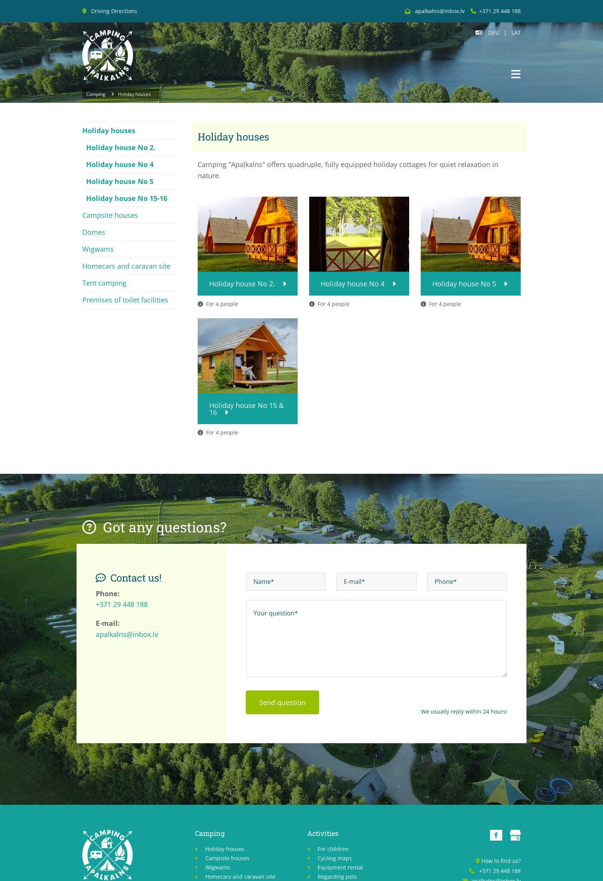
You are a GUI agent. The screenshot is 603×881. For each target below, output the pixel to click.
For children (333, 849)
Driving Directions (114, 11)
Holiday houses (134, 94)
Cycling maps (335, 858)
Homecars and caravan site (126, 266)
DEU (493, 32)
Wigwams (98, 249)
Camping (95, 94)
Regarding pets (337, 876)
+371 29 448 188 (500, 11)
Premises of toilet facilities (125, 299)
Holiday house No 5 (119, 181)
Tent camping (104, 283)
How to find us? (501, 860)
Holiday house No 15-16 (126, 198)
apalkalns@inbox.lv (127, 634)
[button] (516, 75)
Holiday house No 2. (120, 147)
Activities (322, 833)
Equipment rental (341, 867)
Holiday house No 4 (119, 164)
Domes (93, 232)
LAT (516, 32)
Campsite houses (110, 215)
